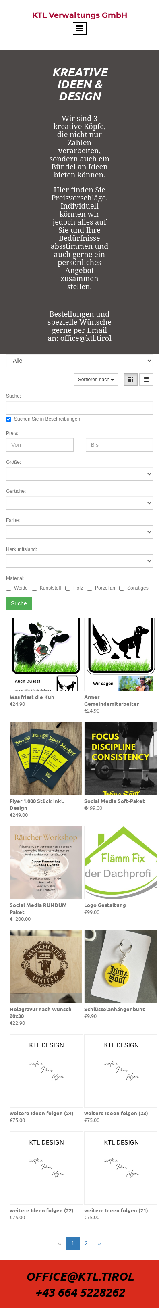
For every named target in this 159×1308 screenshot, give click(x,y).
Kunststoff (46, 588)
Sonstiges (134, 588)
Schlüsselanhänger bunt (114, 1009)
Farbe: (13, 520)
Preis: (12, 433)
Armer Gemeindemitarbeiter (111, 700)
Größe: (13, 462)
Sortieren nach (96, 379)
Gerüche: (16, 491)
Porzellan (101, 588)
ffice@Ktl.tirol (84, 1276)
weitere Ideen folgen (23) (116, 1113)
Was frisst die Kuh (32, 696)
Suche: (13, 396)
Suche (19, 603)
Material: (15, 578)
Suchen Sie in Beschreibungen (43, 419)
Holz (74, 588)
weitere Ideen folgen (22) (42, 1210)
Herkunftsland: (21, 549)
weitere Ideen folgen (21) (116, 1210)
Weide (17, 588)
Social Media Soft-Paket (114, 800)
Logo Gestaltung (105, 904)
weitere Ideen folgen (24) (42, 1113)
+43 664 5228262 (79, 1292)
